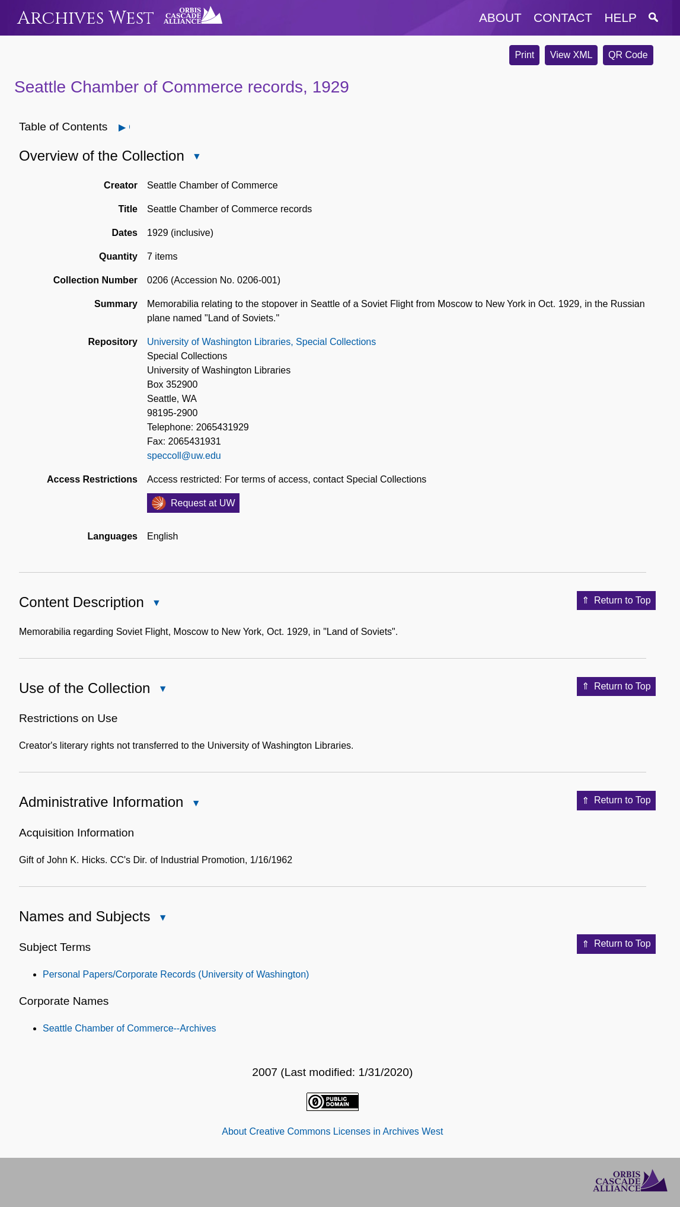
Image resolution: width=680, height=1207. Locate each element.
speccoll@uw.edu (184, 456)
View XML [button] (571, 55)
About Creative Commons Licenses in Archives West (332, 1131)
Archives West (85, 18)
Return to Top (616, 600)
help (621, 17)
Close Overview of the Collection (196, 157)
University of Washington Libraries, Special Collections (261, 342)
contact (563, 17)
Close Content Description (156, 604)
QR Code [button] (628, 55)
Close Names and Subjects (162, 918)
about (500, 17)
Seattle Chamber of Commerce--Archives (129, 1028)
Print (524, 55)
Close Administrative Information (195, 804)
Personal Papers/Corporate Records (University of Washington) (176, 974)
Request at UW (203, 503)
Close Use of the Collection (162, 690)
